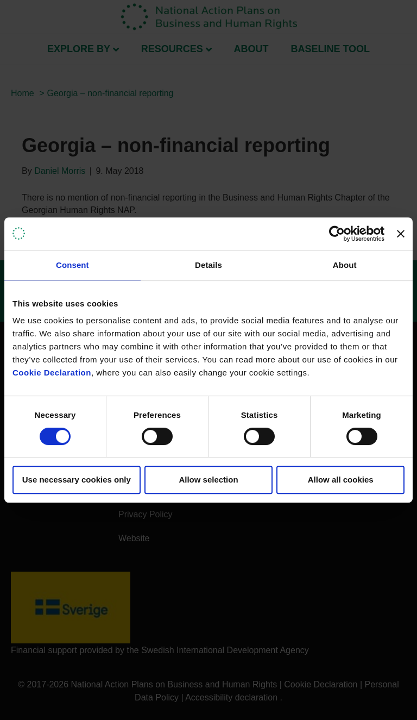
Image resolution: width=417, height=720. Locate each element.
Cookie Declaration (51, 372)
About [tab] (345, 265)
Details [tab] (208, 265)
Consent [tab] (72, 265)
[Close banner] (401, 233)
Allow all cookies (341, 479)
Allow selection (208, 479)
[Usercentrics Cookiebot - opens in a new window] (336, 234)
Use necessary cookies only (76, 479)
